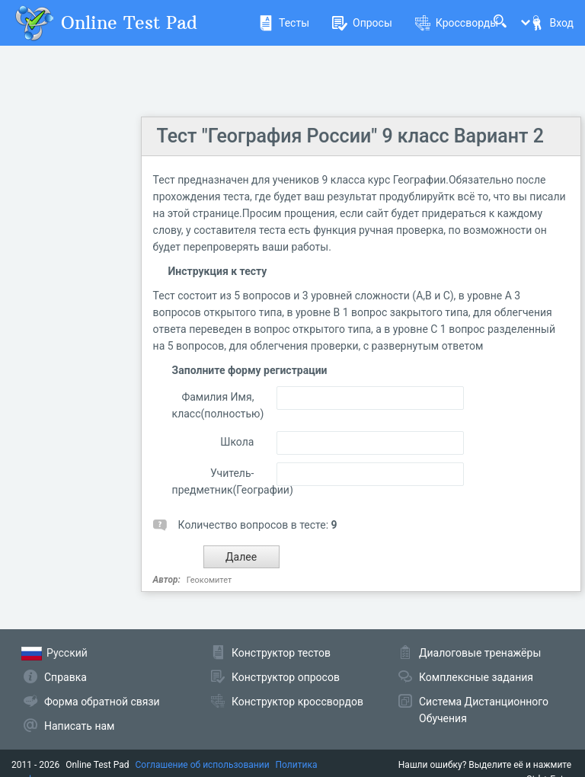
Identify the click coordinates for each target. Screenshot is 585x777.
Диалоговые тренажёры (480, 653)
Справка (65, 677)
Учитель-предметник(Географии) (213, 481)
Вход (551, 22)
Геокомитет (209, 580)
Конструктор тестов (281, 653)
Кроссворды (456, 22)
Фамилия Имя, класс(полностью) (213, 405)
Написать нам (79, 726)
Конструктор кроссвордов (297, 701)
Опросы (362, 22)
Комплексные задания (476, 677)
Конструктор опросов (286, 677)
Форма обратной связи (102, 701)
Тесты (283, 22)
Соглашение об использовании (203, 764)
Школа (237, 442)
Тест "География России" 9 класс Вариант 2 (350, 136)
